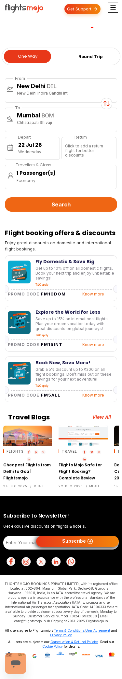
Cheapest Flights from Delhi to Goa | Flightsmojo (27, 471)
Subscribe (77, 541)
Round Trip (90, 56)
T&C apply (41, 284)
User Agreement (97, 630)
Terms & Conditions (69, 630)
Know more (93, 294)
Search (61, 204)
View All (101, 417)
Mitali (38, 486)
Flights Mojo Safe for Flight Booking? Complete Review (80, 471)
